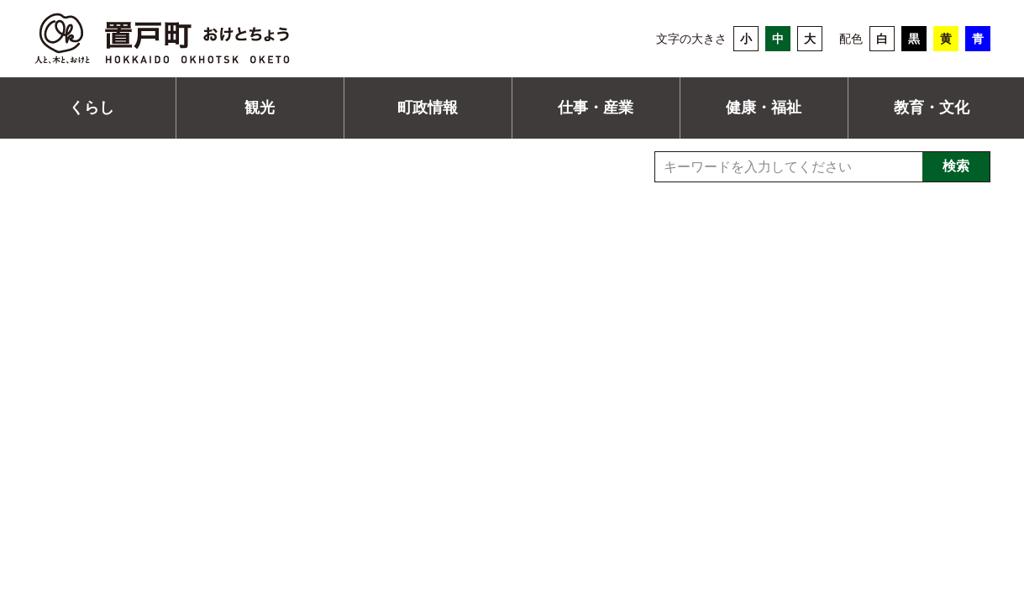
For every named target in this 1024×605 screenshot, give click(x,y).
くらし (91, 107)
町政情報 (427, 107)
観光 (259, 107)
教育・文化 (931, 107)
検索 (956, 166)
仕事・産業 (595, 107)
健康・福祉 (763, 107)
